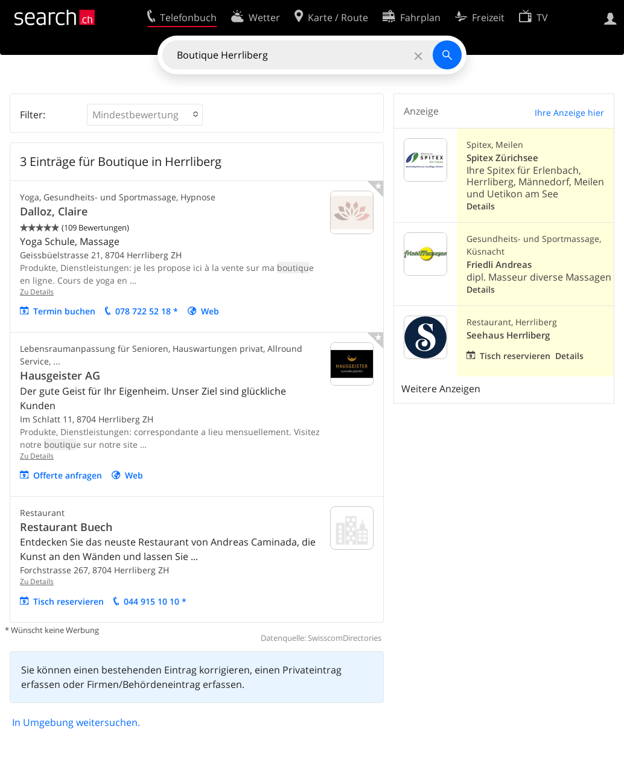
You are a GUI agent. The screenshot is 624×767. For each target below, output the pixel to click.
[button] (145, 115)
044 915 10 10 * (155, 601)
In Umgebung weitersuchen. (76, 722)
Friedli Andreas (499, 264)
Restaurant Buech (66, 527)
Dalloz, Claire (54, 211)
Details (480, 206)
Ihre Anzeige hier (569, 112)
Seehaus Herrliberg (508, 335)
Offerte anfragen (67, 475)
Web (210, 311)
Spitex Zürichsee (502, 157)
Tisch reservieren (68, 601)
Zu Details (37, 292)
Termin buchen (64, 311)
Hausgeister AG (60, 375)
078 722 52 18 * (146, 311)
